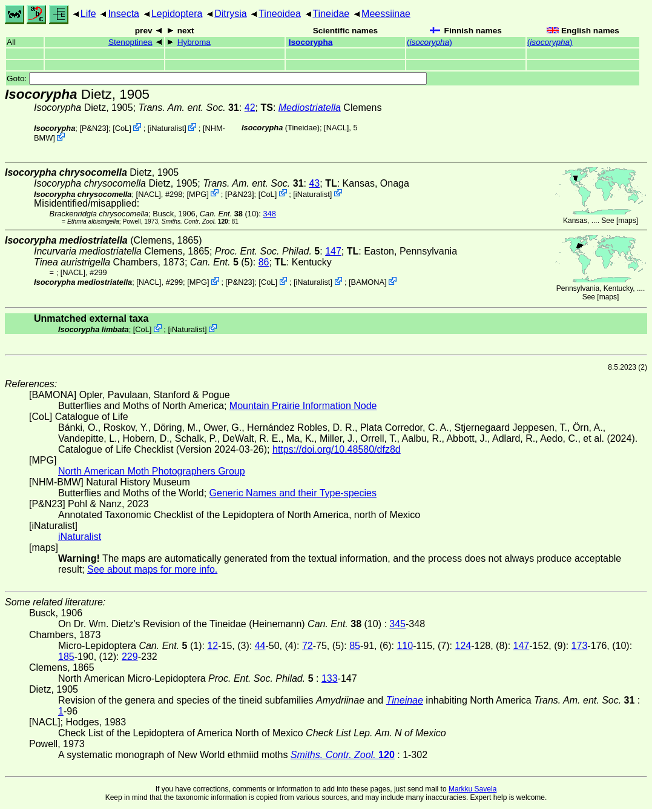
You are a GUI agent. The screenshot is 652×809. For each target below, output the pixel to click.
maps (627, 220)
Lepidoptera (177, 13)
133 (329, 678)
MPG (197, 193)
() (429, 42)
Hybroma (194, 42)
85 (354, 646)
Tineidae (330, 13)
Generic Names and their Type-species (293, 493)
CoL (122, 128)
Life (88, 13)
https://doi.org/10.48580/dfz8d (336, 449)
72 (307, 646)
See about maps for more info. (152, 569)
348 (269, 213)
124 (463, 646)
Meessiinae (385, 13)
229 (130, 656)
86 (263, 262)
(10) (229, 213)
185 (66, 656)
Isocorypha (311, 42)
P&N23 (94, 128)
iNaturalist (167, 128)
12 (212, 646)
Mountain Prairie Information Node (303, 406)
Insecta (123, 13)
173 (579, 646)
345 (397, 624)
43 (314, 183)
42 (250, 107)
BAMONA (367, 282)
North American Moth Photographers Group (151, 471)
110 (405, 646)
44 (260, 646)
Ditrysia (230, 13)
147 (333, 251)
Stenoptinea (130, 42)
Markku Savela (472, 789)
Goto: (217, 78)
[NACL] (336, 127)
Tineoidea (279, 13)
